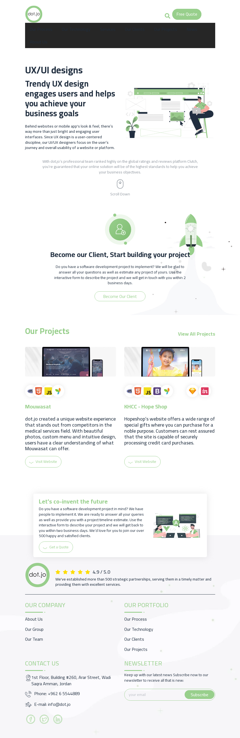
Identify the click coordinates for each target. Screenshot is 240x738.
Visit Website (43, 461)
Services (107, 29)
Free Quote (186, 14)
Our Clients (135, 29)
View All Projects (196, 333)
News (192, 29)
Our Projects (165, 29)
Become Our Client (120, 296)
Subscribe (199, 694)
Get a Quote (56, 547)
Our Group (34, 629)
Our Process (41, 29)
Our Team (34, 639)
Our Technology (76, 29)
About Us (38, 42)
